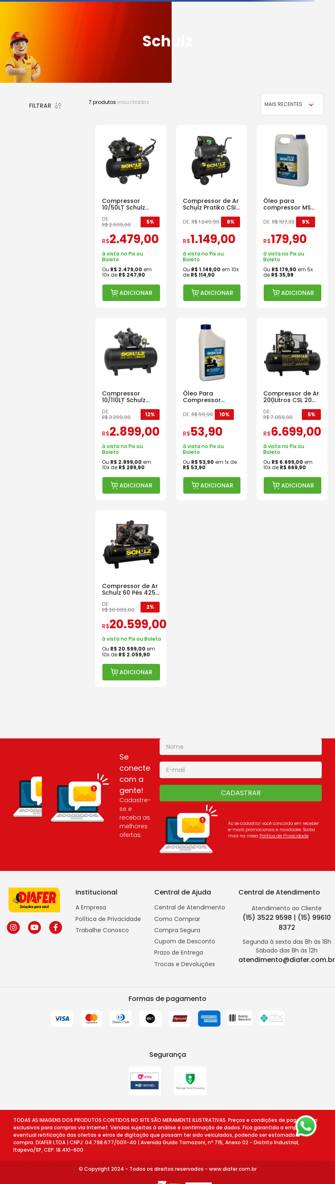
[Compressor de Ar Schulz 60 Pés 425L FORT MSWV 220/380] (130, 598)
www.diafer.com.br (233, 1168)
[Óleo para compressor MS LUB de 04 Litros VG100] (292, 216)
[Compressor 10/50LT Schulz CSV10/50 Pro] (130, 216)
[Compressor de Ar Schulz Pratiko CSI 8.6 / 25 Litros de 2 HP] (211, 216)
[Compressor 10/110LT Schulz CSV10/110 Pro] (130, 409)
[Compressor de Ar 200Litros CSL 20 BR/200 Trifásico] (292, 409)
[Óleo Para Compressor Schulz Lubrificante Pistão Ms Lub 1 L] (211, 409)
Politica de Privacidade (284, 836)
